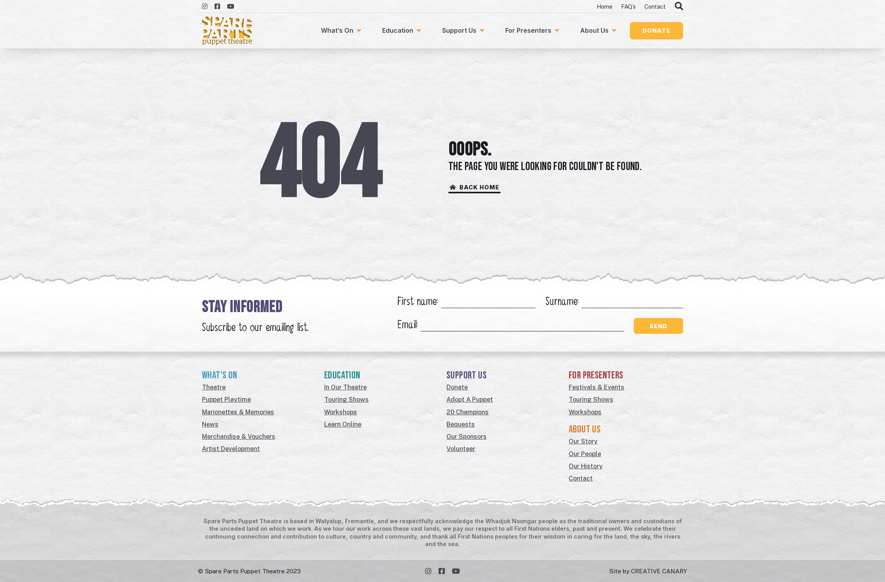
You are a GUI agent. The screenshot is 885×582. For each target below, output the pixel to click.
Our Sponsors (466, 436)
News (210, 424)
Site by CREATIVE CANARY (648, 571)
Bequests (460, 424)
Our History (586, 466)
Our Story (583, 441)
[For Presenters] (532, 31)
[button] (656, 30)
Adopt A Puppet (469, 399)
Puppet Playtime (226, 399)
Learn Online (342, 424)
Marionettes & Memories (238, 412)
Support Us (466, 375)
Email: (408, 325)
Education (342, 375)
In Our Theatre (345, 387)
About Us (585, 429)
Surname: (562, 302)
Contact (655, 6)
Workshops (340, 412)
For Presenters (596, 375)
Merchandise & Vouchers (238, 436)
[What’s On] (341, 31)
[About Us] (598, 31)
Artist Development (231, 449)
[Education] (402, 31)
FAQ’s (628, 6)
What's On (219, 375)
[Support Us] (463, 31)
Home (604, 6)
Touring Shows (346, 399)
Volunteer (460, 449)
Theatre (214, 387)
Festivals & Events (596, 387)
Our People (585, 454)
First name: (418, 302)
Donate (457, 387)
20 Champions (467, 412)
